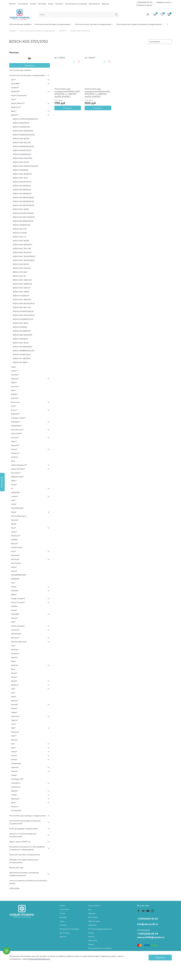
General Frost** (17, 429)
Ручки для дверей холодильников (23, 828)
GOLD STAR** (16, 433)
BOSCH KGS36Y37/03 (22, 150)
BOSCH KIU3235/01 (21, 295)
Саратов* (15, 767)
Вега (13, 669)
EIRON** (14, 394)
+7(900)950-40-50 (144, 2)
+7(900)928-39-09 (147, 933)
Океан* (14, 751)
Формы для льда (16, 867)
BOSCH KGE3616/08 (21, 127)
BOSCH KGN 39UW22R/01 (24, 303)
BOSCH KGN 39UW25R (22, 335)
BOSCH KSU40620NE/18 (23, 311)
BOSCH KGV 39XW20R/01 (24, 260)
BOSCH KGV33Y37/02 (22, 182)
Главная (12, 31)
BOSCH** (63, 31)
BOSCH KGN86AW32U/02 (24, 350)
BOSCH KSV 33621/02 (22, 280)
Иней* (13, 696)
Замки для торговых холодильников (24, 854)
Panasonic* (15, 535)
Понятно (160, 957)
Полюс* (14, 755)
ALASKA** (15, 87)
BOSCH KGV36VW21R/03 (23, 205)
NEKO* (13, 524)
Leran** (14, 484)
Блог (90, 909)
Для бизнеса (94, 4)
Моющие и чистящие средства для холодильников (23, 861)
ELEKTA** (15, 398)
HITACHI (14, 457)
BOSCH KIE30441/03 (21, 225)
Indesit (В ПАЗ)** (18, 469)
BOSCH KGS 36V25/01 (22, 252)
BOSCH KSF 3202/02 (22, 268)
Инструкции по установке (76, 4)
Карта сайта (92, 941)
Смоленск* (15, 783)
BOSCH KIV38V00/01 (22, 354)
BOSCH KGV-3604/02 (22, 299)
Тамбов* (14, 791)
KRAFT (14, 481)
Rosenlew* (15, 555)
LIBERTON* (15, 492)
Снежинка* (15, 787)
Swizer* (14, 610)
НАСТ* (13, 736)
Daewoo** (15, 378)
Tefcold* (14, 618)
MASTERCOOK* (17, 508)
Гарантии (105, 4)
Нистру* (14, 740)
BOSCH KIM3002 (20, 327)
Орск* (13, 747)
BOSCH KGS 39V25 (21, 162)
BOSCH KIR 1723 (19, 229)
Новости (91, 937)
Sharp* (14, 587)
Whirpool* (15, 638)
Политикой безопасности (39, 959)
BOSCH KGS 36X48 (21, 240)
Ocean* (14, 532)
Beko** (14, 111)
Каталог (12, 4)
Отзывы (91, 933)
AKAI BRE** (15, 83)
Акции (50, 4)
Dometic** (15, 386)
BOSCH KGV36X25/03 (22, 193)
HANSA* (14, 539)
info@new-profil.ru (164, 2)
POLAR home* (17, 547)
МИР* (13, 728)
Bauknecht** (16, 107)
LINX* (13, 500)
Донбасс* (15, 685)
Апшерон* (15, 653)
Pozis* (13, 551)
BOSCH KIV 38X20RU (22, 358)
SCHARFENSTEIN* (18, 575)
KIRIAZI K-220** (17, 477)
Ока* (13, 744)
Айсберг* (15, 649)
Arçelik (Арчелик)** (19, 95)
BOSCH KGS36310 (20, 339)
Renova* (14, 543)
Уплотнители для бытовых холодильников (53, 24)
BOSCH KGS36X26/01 (22, 154)
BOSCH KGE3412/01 (21, 123)
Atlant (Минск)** (18, 103)
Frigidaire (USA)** (18, 418)
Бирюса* (14, 665)
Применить (29, 65)
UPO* (13, 622)
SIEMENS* (15, 579)
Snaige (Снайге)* (18, 598)
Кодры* (14, 712)
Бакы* (13, 661)
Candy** (14, 371)
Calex (13, 367)
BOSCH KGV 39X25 (21, 209)
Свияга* (14, 771)
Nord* (13, 528)
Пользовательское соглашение (100, 948)
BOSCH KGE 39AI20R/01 (23, 131)
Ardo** (13, 99)
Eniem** (14, 410)
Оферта (91, 944)
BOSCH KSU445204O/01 (23, 221)
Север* (14, 775)
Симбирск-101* (17, 779)
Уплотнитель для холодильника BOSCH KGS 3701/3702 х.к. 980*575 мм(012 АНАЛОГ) (67, 93)
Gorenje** (15, 437)
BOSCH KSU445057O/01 (23, 319)
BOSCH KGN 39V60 (21, 138)
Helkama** (15, 453)
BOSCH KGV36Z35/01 (22, 186)
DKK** (13, 390)
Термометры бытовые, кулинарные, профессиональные (24, 873)
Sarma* (14, 571)
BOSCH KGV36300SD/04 (23, 201)
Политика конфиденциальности (100, 929)
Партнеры (92, 913)
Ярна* (13, 802)
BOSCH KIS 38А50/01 (22, 331)
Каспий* (14, 704)
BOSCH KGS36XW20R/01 (23, 146)
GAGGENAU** (16, 426)
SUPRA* (14, 606)
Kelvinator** (16, 473)
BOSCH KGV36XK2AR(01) (23, 197)
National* (15, 520)
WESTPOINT (16, 634)
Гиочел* (14, 677)
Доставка (42, 4)
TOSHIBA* (15, 614)
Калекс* (14, 708)
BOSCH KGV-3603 (20, 323)
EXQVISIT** (15, 414)
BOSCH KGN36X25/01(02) (24, 134)
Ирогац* (14, 700)
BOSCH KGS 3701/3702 (22, 158)
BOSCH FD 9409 (20, 233)
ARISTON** (15, 91)
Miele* (13, 512)
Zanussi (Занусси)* (19, 641)
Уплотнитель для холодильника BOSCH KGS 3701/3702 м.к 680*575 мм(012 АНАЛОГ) (97, 93)
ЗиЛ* (13, 689)
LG (12, 488)
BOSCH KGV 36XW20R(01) (24, 256)
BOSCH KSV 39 (19, 276)
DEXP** (14, 382)
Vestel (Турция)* (18, 626)
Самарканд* (16, 763)
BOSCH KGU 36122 (21, 343)
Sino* (13, 583)
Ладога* (14, 720)
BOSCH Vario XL (19, 237)
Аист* (13, 645)
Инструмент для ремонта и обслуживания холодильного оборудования (27, 848)
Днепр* (14, 681)
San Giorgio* (16, 563)
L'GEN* (13, 504)
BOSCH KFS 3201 (20, 272)
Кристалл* (15, 716)
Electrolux (15, 402)
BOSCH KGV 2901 (20, 178)
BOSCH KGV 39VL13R (22, 248)
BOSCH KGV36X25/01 (22, 189)
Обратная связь (94, 921)
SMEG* (14, 594)
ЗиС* (13, 693)
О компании (23, 4)
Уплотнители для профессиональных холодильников (139, 24)
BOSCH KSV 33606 (21, 292)
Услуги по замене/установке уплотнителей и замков (28, 881)
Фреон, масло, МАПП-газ (19, 841)
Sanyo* (14, 567)
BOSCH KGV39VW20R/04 (24, 217)
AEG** (13, 80)
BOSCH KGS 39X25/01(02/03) (25, 166)
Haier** (14, 441)
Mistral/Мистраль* (19, 516)
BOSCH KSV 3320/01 (21, 288)
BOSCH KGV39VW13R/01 (23, 213)
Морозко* (15, 732)
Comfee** (15, 375)
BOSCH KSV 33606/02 (22, 284)
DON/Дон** (15, 422)
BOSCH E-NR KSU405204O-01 (25, 119)
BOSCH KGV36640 (21, 264)
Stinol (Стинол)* (18, 602)
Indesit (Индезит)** (19, 465)
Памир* (14, 759)
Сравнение (92, 925)
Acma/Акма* (16, 810)
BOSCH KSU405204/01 (22, 346)
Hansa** (14, 449)
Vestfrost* (15, 630)
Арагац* (14, 657)
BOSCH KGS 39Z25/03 (22, 174)
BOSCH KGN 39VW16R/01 (24, 315)
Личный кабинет (94, 906)
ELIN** (13, 406)
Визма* (14, 673)
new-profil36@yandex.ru (150, 937)
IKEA (13, 461)
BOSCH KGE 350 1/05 (22, 307)
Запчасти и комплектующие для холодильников (22, 835)
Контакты (59, 4)
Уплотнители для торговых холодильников (94, 24)
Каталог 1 (15, 806)
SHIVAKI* (15, 590)
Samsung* (15, 559)
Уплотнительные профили (20, 24)
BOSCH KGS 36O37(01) (22, 244)
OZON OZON (14, 888)
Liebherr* (15, 496)
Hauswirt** (15, 445)
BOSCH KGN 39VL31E (22, 142)
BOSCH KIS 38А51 (20, 362)
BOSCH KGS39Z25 (20, 170)
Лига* (13, 724)
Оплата (33, 4)
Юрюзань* (15, 799)
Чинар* (14, 795)
